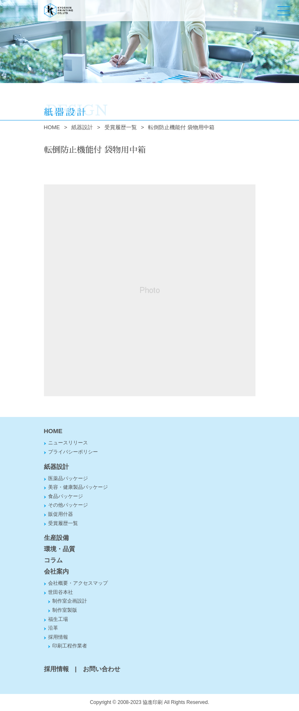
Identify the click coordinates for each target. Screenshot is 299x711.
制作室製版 (64, 610)
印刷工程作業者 (69, 646)
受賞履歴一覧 (121, 127)
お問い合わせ (101, 668)
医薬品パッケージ (68, 478)
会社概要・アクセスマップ (78, 583)
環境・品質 (59, 548)
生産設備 (56, 537)
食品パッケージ (65, 496)
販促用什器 (60, 514)
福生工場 (58, 619)
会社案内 (56, 571)
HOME (52, 127)
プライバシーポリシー (73, 452)
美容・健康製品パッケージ (78, 487)
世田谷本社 (60, 592)
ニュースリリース (68, 443)
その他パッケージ (68, 505)
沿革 (53, 628)
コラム (53, 560)
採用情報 (58, 637)
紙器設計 (82, 127)
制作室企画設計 (69, 601)
